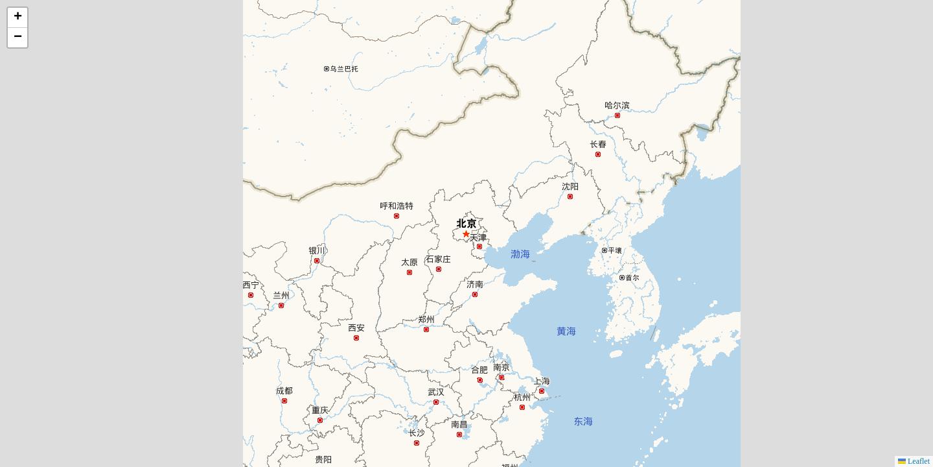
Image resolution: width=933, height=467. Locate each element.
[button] (17, 18)
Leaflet (914, 461)
